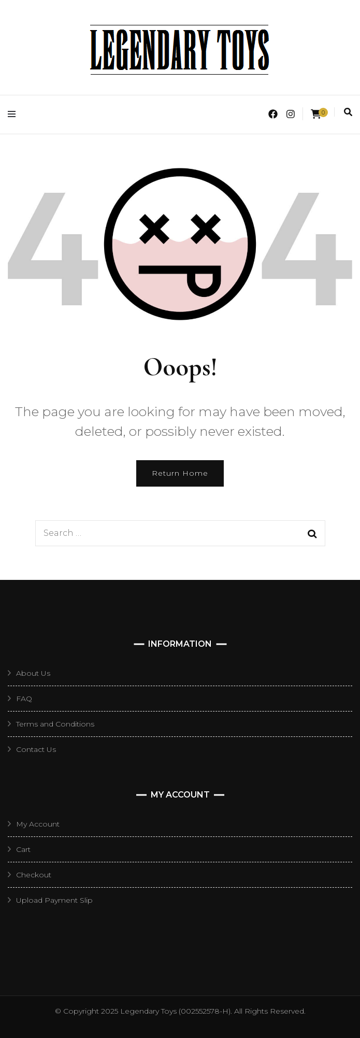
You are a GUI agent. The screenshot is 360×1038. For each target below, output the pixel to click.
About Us (33, 673)
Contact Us (36, 749)
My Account (38, 824)
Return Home (180, 473)
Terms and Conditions (55, 724)
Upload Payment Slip (54, 900)
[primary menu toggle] (14, 114)
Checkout (33, 874)
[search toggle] (348, 112)
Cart (23, 849)
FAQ (24, 698)
